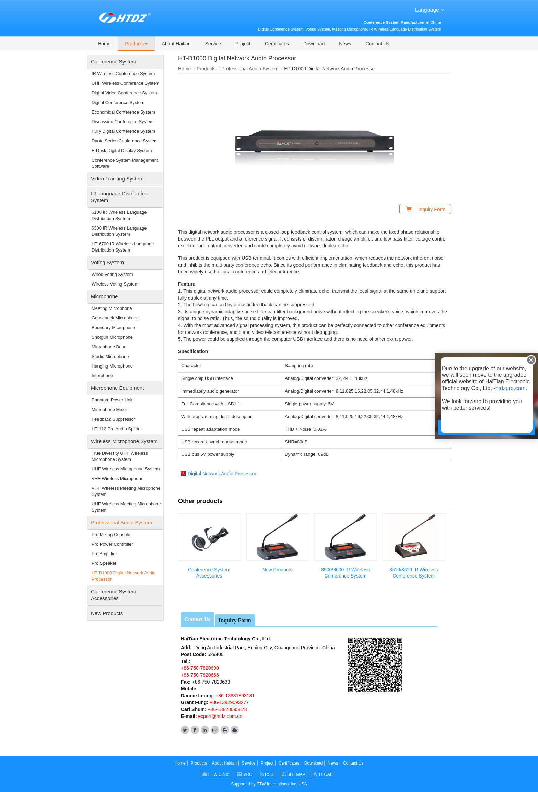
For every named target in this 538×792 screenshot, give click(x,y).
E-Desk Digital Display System (122, 150)
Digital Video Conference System (124, 92)
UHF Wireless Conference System (126, 83)
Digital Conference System (118, 102)
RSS (266, 774)
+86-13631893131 (234, 695)
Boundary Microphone (113, 327)
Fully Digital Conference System (123, 131)
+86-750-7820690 (200, 668)
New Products (277, 569)
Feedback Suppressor (113, 419)
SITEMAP (293, 774)
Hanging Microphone (112, 366)
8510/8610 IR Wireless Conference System (413, 573)
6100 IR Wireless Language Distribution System (119, 215)
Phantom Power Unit (112, 400)
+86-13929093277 (228, 702)
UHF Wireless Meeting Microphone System (126, 507)
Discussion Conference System (123, 121)
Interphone (102, 375)
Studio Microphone (110, 356)
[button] (136, 44)
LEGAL (322, 774)
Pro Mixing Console (111, 534)
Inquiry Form (235, 620)
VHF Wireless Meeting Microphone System (126, 491)
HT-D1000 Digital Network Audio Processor (123, 576)
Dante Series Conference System (125, 140)
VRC (244, 774)
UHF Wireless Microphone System (126, 468)
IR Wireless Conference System (123, 73)
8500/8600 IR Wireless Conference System (345, 573)
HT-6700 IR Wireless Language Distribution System (123, 247)
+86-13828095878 (227, 709)
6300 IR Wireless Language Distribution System (119, 231)
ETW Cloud (216, 774)
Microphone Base (109, 346)
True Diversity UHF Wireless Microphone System (120, 456)
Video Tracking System (117, 179)
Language (429, 9)
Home (184, 68)
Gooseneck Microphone (115, 318)
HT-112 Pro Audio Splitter (117, 428)
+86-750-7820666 (200, 675)
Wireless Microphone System (124, 441)
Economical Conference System (123, 112)
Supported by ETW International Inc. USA (269, 784)
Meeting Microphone (112, 308)
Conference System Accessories (209, 573)
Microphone (104, 296)
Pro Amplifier (104, 553)
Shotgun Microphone (112, 337)
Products (206, 68)
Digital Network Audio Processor (222, 473)
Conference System (113, 62)
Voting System (107, 262)
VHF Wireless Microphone (117, 478)
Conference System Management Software (125, 163)
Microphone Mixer (109, 409)
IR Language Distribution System (119, 196)
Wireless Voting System (115, 284)
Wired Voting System (112, 274)
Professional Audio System (250, 68)
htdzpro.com (510, 388)
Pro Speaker (104, 563)
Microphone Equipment (117, 388)
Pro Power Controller (112, 544)
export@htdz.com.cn (220, 716)
